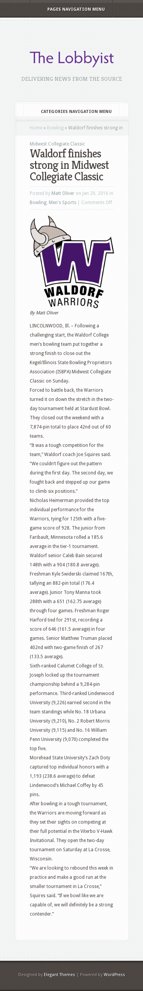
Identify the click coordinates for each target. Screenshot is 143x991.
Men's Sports (62, 202)
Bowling (55, 128)
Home (36, 128)
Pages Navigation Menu (71, 9)
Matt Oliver (62, 193)
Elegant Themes (59, 974)
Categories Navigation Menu (71, 111)
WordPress (114, 974)
